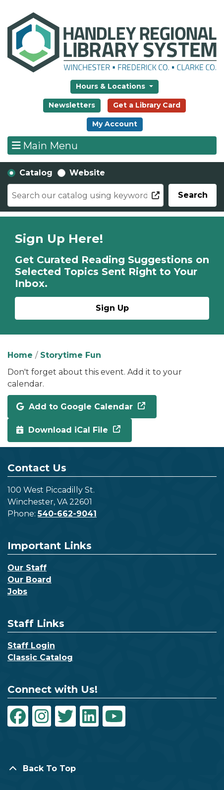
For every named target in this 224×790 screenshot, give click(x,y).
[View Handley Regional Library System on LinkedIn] (89, 716)
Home (20, 355)
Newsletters (72, 105)
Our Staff (27, 567)
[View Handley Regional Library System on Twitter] (65, 716)
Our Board (29, 579)
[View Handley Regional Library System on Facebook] (17, 716)
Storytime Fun (70, 355)
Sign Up (112, 308)
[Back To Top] (112, 768)
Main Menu (45, 145)
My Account (114, 123)
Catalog (36, 172)
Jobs (17, 591)
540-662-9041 (67, 513)
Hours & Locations (111, 86)
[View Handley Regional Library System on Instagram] (41, 716)
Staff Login (31, 645)
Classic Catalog (40, 657)
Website (87, 172)
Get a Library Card (146, 105)
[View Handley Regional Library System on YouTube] (114, 716)
